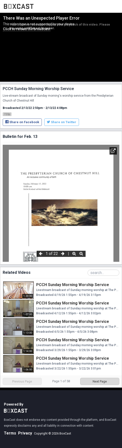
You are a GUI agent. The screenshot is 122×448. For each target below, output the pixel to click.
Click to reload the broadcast (26, 29)
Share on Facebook (22, 122)
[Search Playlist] (103, 273)
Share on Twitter (61, 122)
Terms (10, 433)
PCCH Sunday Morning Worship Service (72, 284)
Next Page (100, 381)
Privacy (25, 433)
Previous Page (22, 381)
